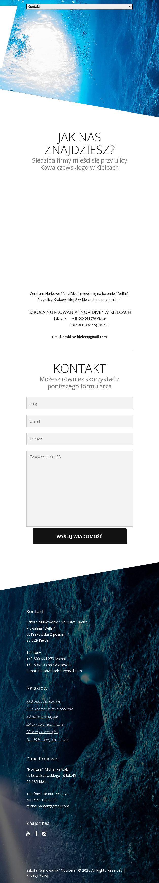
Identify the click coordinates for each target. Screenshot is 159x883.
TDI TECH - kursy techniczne (47, 739)
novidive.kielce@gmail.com (84, 337)
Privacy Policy (37, 875)
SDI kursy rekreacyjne (42, 731)
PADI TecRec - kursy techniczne (49, 709)
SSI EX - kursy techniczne (44, 724)
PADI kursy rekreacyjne (43, 701)
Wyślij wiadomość (79, 536)
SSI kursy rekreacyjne (42, 716)
